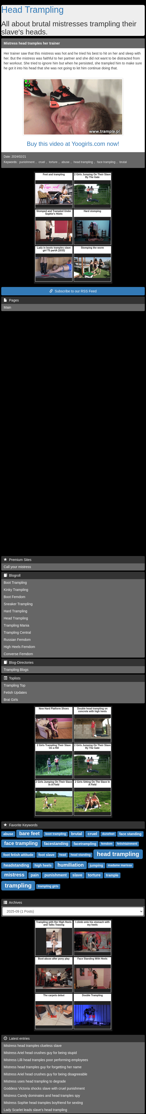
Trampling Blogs (16, 670)
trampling (18, 885)
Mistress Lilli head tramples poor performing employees (46, 1060)
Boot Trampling (15, 583)
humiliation (71, 865)
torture (53, 162)
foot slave (46, 855)
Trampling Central (17, 632)
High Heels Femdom (19, 647)
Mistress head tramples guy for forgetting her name (43, 1067)
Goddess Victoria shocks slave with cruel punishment (44, 1088)
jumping (96, 865)
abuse (65, 162)
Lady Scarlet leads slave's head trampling (35, 1110)
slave (77, 875)
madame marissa (120, 865)
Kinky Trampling (16, 590)
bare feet (29, 833)
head (62, 855)
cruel (42, 162)
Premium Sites (17, 560)
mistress (14, 874)
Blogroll (12, 575)
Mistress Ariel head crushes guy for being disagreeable (45, 1074)
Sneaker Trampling (18, 604)
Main (7, 307)
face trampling (106, 162)
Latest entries (17, 1038)
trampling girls (48, 886)
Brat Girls (11, 700)
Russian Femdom (17, 640)
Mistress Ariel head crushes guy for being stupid (40, 1053)
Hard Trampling (15, 611)
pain (35, 875)
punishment (26, 162)
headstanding (16, 865)
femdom (107, 844)
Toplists (12, 678)
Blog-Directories (18, 662)
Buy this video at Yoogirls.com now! (73, 143)
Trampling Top (14, 685)
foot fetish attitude (18, 855)
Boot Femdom (14, 597)
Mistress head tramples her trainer (32, 43)
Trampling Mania (16, 625)
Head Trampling (32, 10)
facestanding (56, 844)
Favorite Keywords (21, 825)
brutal (123, 162)
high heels (42, 865)
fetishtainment (127, 844)
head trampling (83, 162)
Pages (11, 300)
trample (112, 875)
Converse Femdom (18, 654)
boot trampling (55, 834)
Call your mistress (17, 567)
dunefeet (108, 834)
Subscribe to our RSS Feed (73, 291)
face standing (130, 834)
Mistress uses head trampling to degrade (35, 1081)
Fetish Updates (15, 692)
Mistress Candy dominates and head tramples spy (42, 1096)
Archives (13, 902)
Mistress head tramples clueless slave (33, 1046)
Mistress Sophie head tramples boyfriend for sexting (43, 1103)
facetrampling (85, 844)
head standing (80, 855)
